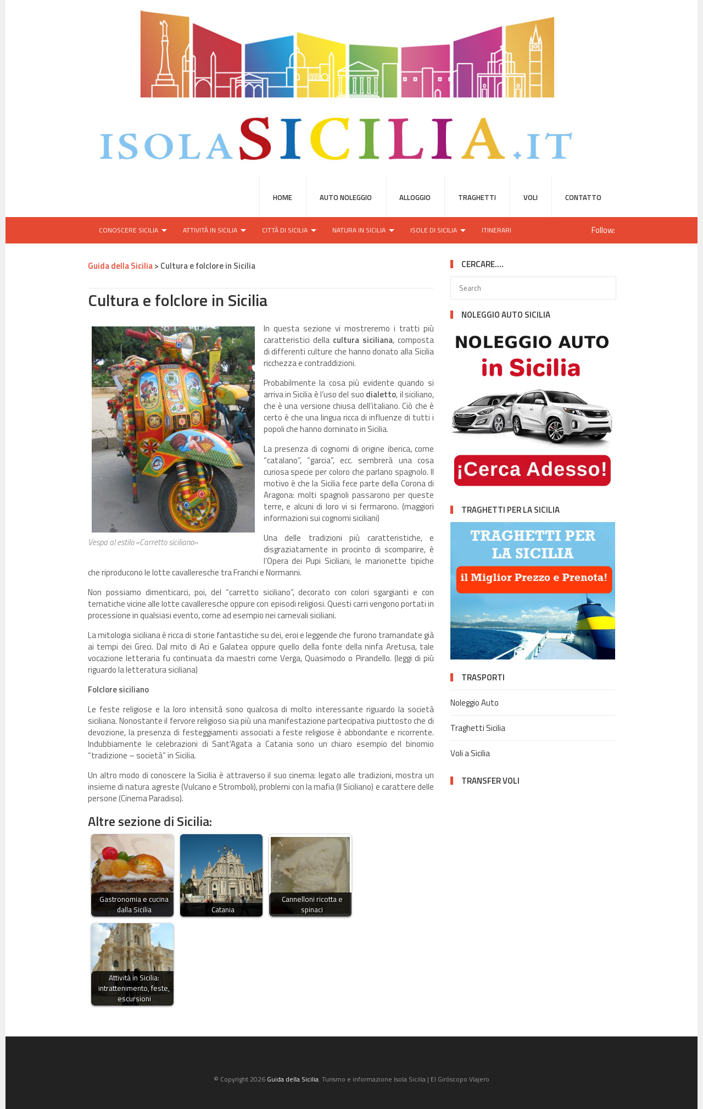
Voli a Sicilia (470, 753)
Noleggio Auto (474, 702)
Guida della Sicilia (293, 1079)
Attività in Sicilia (210, 230)
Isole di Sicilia (433, 230)
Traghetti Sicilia (477, 728)
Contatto (583, 197)
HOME (282, 197)
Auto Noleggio (346, 197)
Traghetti (477, 197)
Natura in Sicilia (359, 230)
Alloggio (415, 197)
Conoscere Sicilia (128, 230)
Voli (530, 197)
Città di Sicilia (285, 230)
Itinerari (496, 230)
